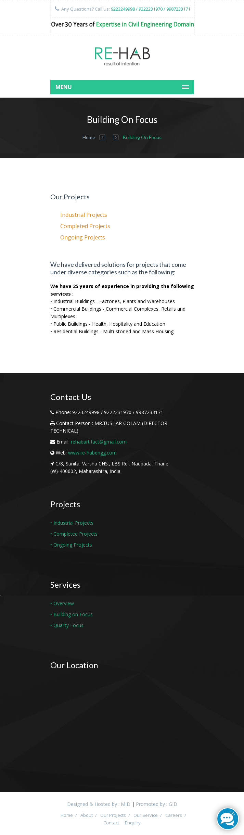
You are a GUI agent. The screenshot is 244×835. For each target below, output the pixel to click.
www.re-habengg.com (92, 452)
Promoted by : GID (156, 804)
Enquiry (133, 823)
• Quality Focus (67, 625)
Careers (173, 815)
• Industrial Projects (71, 523)
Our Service (145, 815)
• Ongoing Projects (71, 544)
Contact (111, 823)
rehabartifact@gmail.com (99, 441)
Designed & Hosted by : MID (98, 804)
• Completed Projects (74, 534)
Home (88, 137)
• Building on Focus (71, 614)
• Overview (62, 603)
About (86, 815)
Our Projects (113, 815)
